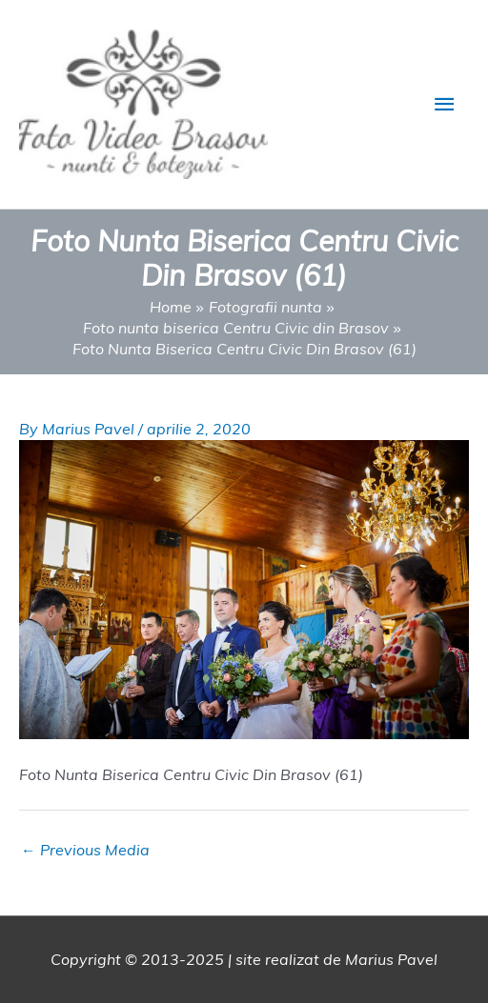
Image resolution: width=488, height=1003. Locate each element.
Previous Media (85, 849)
